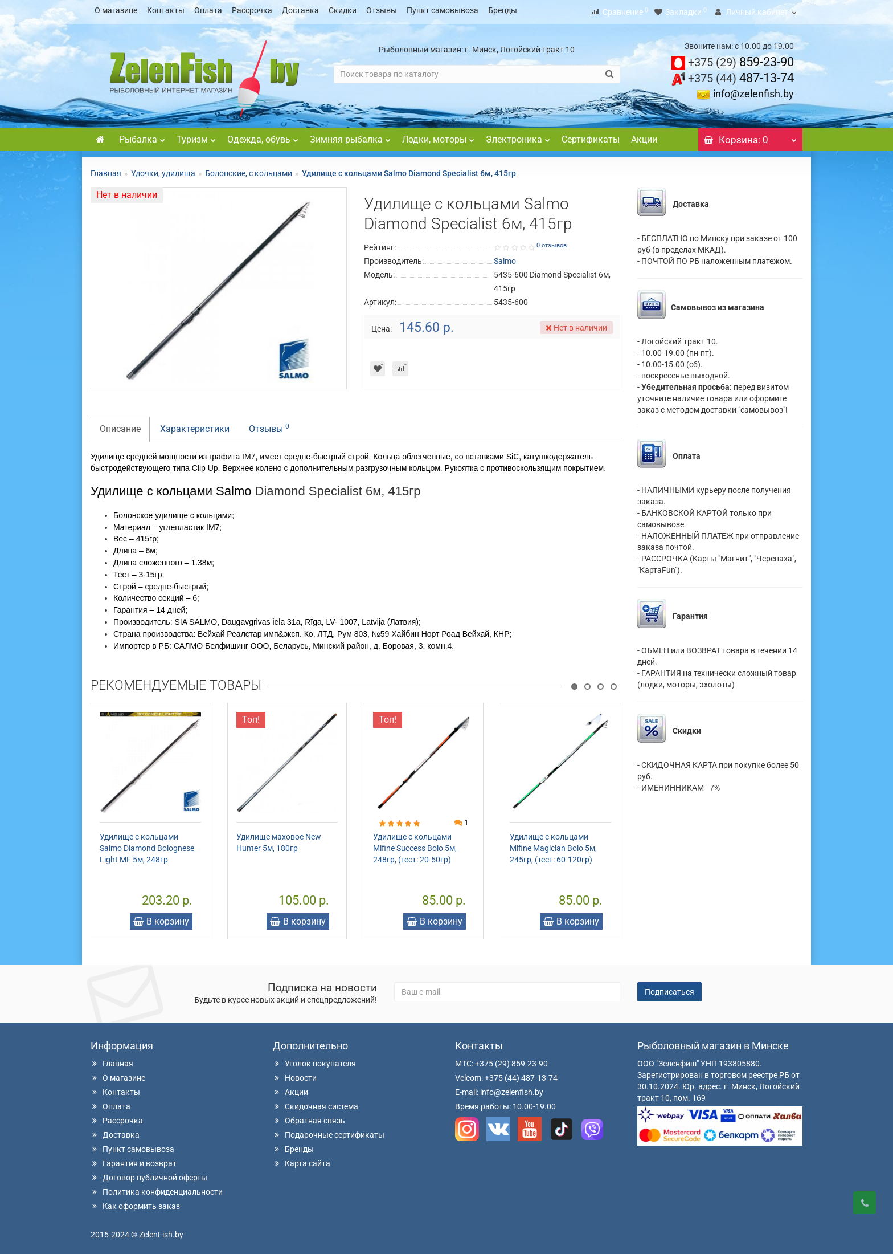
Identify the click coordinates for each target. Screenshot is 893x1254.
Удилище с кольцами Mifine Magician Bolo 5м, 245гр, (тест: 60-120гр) (553, 845)
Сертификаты (591, 136)
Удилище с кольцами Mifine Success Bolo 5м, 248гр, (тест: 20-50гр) (415, 845)
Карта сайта (301, 1160)
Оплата (208, 10)
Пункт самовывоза (442, 10)
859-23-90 (741, 58)
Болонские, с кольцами (248, 169)
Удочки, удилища (163, 169)
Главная (106, 169)
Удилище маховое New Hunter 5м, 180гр (278, 839)
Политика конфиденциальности (157, 1188)
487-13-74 (741, 74)
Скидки (343, 10)
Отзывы (381, 10)
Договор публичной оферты (149, 1174)
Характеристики (195, 425)
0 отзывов (551, 242)
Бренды (502, 10)
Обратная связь (309, 1117)
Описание (120, 425)
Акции (644, 136)
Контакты (166, 10)
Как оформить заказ (135, 1202)
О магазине (116, 10)
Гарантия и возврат (134, 1160)
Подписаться (669, 988)
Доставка (300, 10)
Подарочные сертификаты (328, 1131)
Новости (295, 1074)
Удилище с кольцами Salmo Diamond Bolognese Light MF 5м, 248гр (147, 845)
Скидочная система (315, 1103)
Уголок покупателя (314, 1060)
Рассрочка (252, 10)
